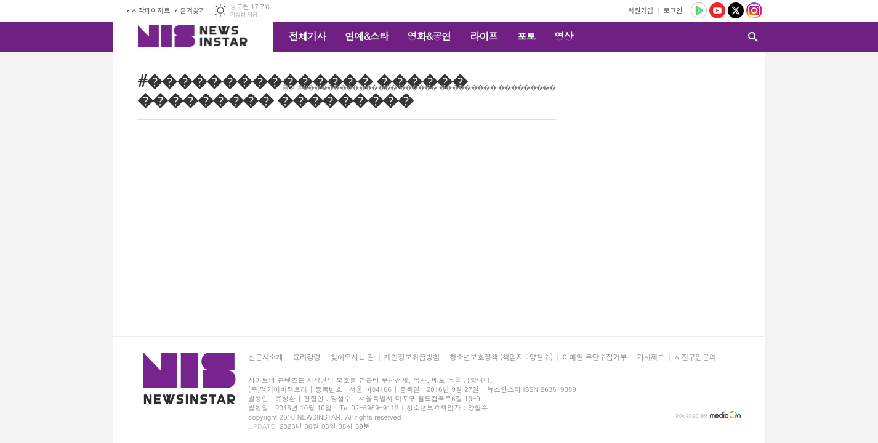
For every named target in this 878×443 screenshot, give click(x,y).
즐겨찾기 (192, 10)
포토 (526, 36)
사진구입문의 (695, 357)
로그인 (672, 10)
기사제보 (650, 357)
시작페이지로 (151, 10)
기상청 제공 (243, 14)
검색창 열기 (753, 37)
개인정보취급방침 (412, 357)
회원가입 (640, 10)
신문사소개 (265, 357)
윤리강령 (306, 357)
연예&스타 (367, 36)
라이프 (483, 36)
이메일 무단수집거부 (594, 357)
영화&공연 (429, 36)
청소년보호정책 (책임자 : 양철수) (500, 357)
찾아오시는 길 (352, 357)
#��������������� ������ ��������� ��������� (426, 87)
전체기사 (307, 36)
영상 (563, 36)
